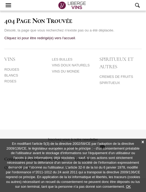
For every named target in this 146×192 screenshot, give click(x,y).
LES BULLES (62, 59)
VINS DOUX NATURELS (71, 65)
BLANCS (11, 75)
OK (128, 187)
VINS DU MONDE (65, 71)
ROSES (10, 81)
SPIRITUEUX (109, 83)
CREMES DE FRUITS (116, 77)
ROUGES (11, 69)
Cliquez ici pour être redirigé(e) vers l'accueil (39, 38)
